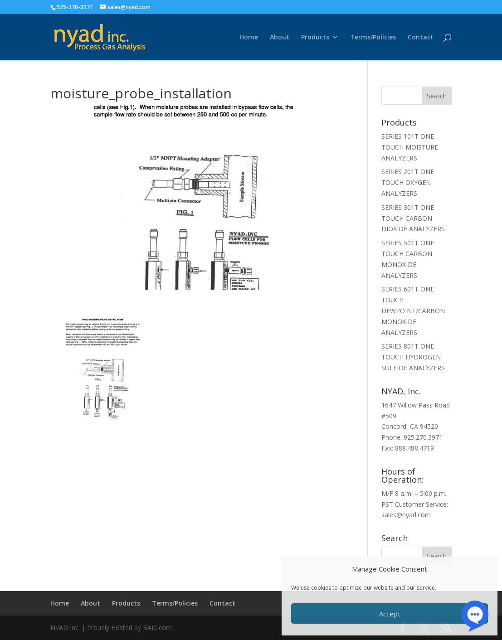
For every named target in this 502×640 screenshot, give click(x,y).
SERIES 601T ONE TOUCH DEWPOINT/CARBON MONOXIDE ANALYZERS (413, 310)
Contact (421, 37)
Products (315, 37)
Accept (389, 613)
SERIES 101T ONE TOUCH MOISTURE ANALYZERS (409, 147)
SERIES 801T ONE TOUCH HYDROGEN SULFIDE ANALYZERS (413, 357)
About (279, 37)
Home (248, 37)
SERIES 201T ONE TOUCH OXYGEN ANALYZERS (407, 182)
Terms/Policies (373, 37)
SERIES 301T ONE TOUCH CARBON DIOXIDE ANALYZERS (413, 218)
